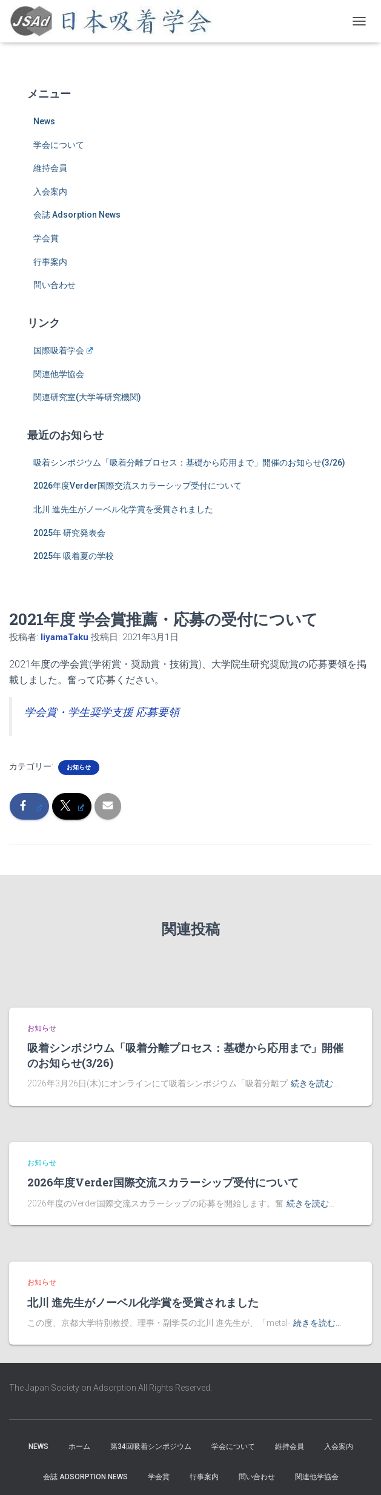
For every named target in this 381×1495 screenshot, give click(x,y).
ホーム (79, 1446)
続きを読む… (315, 1083)
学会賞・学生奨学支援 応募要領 (101, 712)
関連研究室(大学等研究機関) (87, 397)
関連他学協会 (58, 374)
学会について (58, 145)
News (44, 121)
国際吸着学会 (63, 350)
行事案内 (50, 262)
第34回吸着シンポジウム (150, 1446)
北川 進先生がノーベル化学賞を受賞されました (123, 509)
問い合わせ (54, 285)
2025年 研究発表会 (69, 533)
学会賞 (46, 238)
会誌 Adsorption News (77, 214)
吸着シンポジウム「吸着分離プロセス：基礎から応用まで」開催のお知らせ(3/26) (189, 462)
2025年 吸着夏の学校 (73, 556)
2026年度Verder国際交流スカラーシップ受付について (137, 485)
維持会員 (50, 168)
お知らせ (79, 767)
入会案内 (50, 191)
